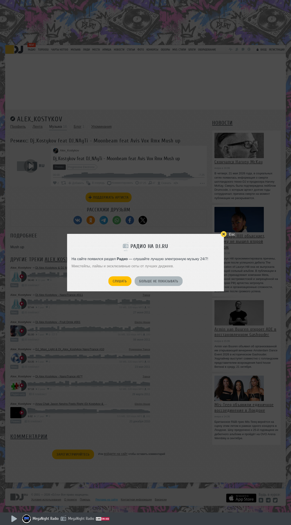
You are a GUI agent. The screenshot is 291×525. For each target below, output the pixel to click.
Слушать (120, 281)
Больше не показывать (158, 281)
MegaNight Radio (46, 518)
